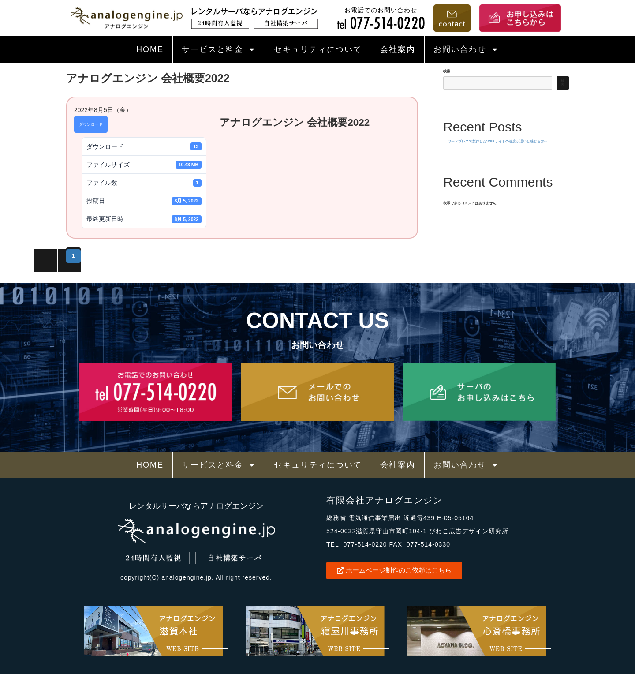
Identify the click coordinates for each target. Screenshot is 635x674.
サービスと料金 (219, 49)
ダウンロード (91, 124)
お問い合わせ (466, 49)
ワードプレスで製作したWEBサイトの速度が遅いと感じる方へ (497, 141)
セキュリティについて (318, 49)
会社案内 (397, 49)
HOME (150, 49)
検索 (446, 71)
